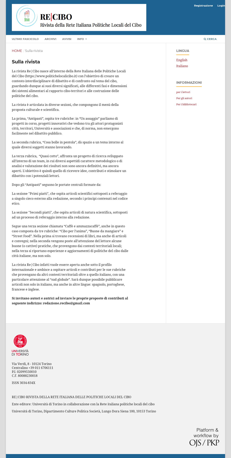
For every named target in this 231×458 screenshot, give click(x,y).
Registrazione (203, 5)
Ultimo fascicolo (25, 38)
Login (221, 5)
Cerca (210, 38)
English (181, 60)
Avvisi (66, 38)
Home (17, 51)
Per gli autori (184, 98)
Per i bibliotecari (186, 104)
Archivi (50, 38)
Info (81, 38)
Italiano (182, 66)
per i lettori (183, 92)
